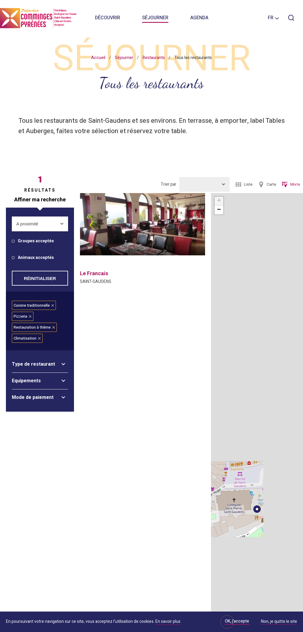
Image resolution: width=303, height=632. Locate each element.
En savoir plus (167, 621)
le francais (94, 274)
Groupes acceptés (36, 241)
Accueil (98, 58)
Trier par (168, 184)
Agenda (199, 17)
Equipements (26, 380)
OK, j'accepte (237, 621)
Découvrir (107, 17)
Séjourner (155, 17)
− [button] (219, 210)
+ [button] (219, 201)
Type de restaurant (33, 364)
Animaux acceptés (36, 257)
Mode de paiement (33, 397)
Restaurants (154, 58)
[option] (142, 224)
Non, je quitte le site (279, 622)
